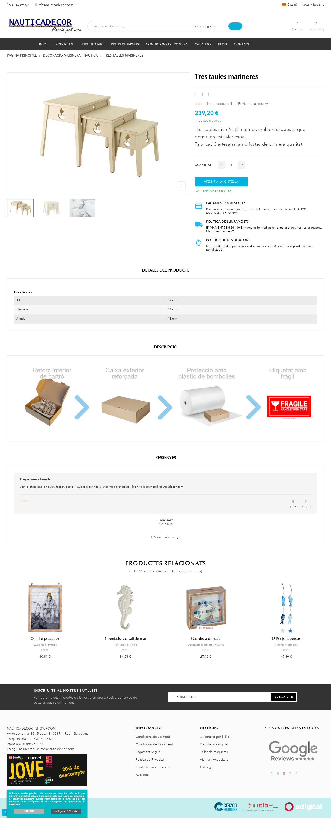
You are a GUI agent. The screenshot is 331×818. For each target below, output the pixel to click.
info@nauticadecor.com (55, 5)
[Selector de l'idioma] (289, 4)
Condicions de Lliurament (154, 744)
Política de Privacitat (150, 759)
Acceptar (29, 810)
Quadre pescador (45, 638)
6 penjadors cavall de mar (125, 638)
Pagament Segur (148, 752)
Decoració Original (214, 744)
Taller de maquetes (214, 752)
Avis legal (142, 775)
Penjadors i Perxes (125, 644)
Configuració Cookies (65, 811)
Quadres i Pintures (45, 644)
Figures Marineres (286, 644)
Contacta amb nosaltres (153, 767)
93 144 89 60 (19, 5)
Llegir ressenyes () (219, 104)
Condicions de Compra (153, 737)
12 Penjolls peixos (286, 638)
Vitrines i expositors (214, 759)
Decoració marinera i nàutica (206, 644)
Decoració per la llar (214, 737)
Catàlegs (206, 767)
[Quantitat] (231, 165)
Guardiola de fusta (206, 638)
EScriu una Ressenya (165, 537)
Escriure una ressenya (253, 104)
